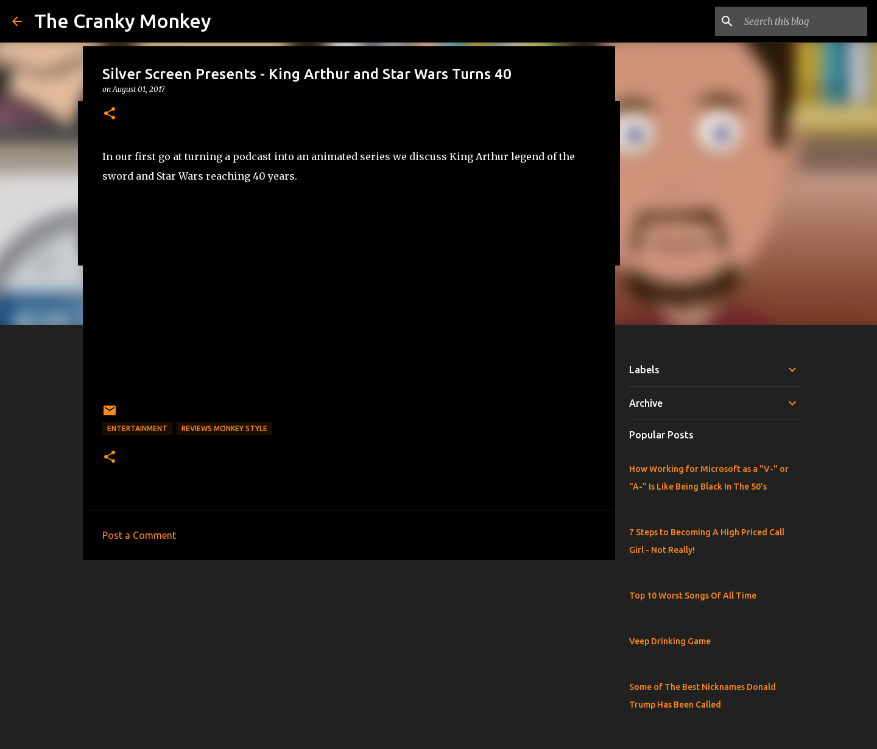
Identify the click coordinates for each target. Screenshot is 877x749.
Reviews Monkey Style (224, 428)
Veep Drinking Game (670, 641)
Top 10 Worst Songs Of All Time (692, 595)
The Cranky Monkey (122, 21)
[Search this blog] (803, 21)
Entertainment (137, 428)
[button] (109, 114)
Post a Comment (139, 535)
